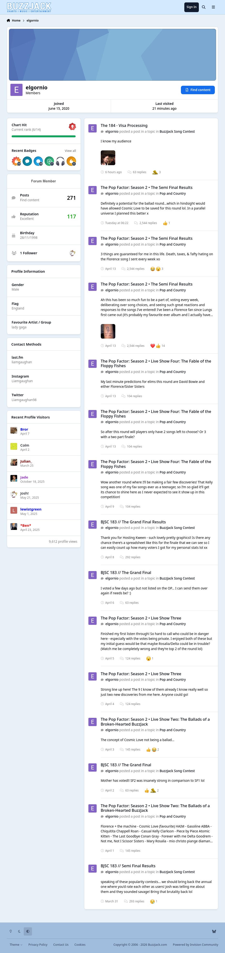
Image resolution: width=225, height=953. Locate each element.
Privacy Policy (37, 945)
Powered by (195, 945)
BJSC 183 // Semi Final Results (128, 866)
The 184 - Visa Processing (124, 125)
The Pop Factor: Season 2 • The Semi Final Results (147, 187)
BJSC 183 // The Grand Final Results (133, 522)
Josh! (24, 493)
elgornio (111, 131)
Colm (24, 445)
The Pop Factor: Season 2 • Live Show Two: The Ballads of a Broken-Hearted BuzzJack (155, 722)
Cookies (79, 945)
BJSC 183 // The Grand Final (126, 572)
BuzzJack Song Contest (177, 131)
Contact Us (61, 945)
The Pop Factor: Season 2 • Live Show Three (141, 618)
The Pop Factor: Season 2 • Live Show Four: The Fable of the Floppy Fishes (156, 363)
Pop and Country (173, 193)
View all (70, 150)
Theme (16, 945)
